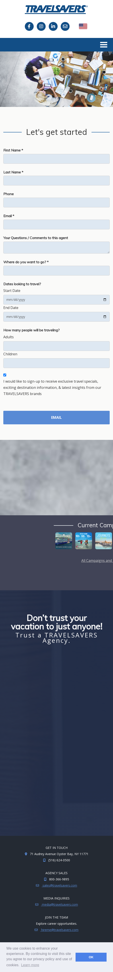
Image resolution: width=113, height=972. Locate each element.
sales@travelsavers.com (59, 885)
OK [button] (91, 957)
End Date (10, 307)
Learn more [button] (30, 965)
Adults (8, 336)
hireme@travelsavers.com (59, 930)
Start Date (11, 290)
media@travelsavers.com (59, 904)
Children (10, 354)
